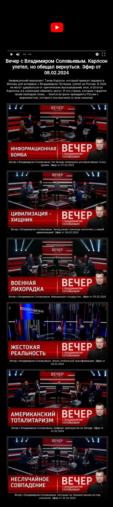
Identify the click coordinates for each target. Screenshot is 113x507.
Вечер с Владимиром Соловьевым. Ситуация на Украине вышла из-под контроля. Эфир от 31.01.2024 (57, 495)
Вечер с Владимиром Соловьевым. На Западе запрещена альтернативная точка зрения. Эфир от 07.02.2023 (57, 162)
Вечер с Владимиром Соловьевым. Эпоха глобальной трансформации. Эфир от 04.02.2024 (57, 361)
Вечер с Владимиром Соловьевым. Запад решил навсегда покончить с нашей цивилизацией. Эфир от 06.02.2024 (57, 229)
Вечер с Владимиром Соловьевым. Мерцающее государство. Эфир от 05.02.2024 (57, 295)
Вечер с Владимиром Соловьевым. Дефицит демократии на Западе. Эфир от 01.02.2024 (57, 428)
